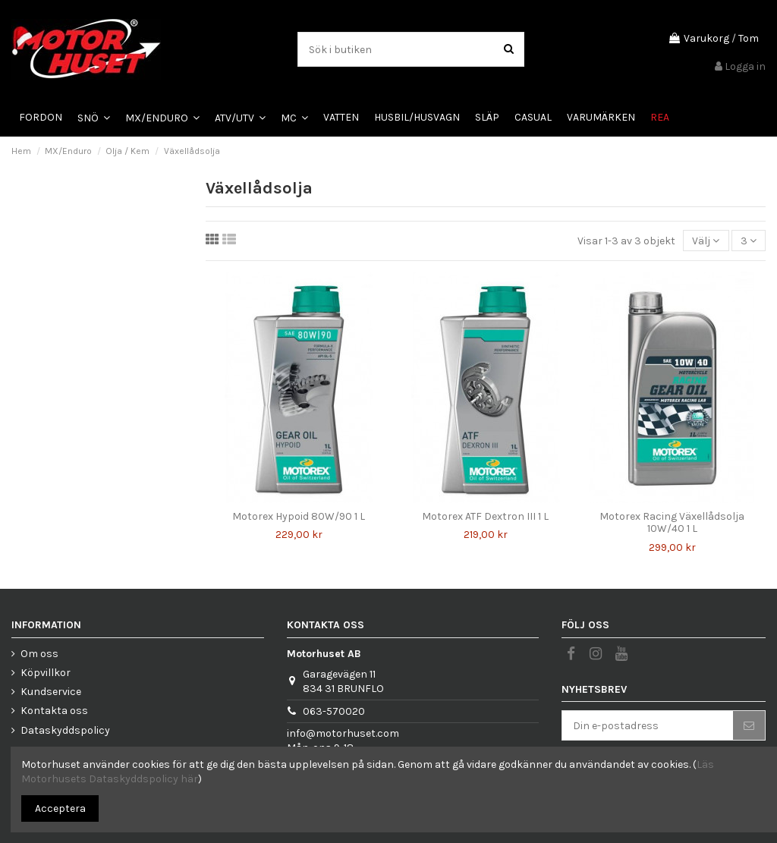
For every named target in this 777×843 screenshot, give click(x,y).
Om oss (39, 653)
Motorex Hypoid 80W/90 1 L (298, 516)
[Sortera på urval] (705, 241)
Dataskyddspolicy (65, 730)
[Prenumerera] (749, 725)
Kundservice (50, 691)
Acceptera (60, 808)
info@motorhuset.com (343, 733)
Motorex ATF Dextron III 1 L (485, 516)
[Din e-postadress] (647, 725)
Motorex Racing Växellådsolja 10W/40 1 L (671, 523)
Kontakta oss (54, 710)
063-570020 (334, 711)
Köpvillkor (45, 672)
